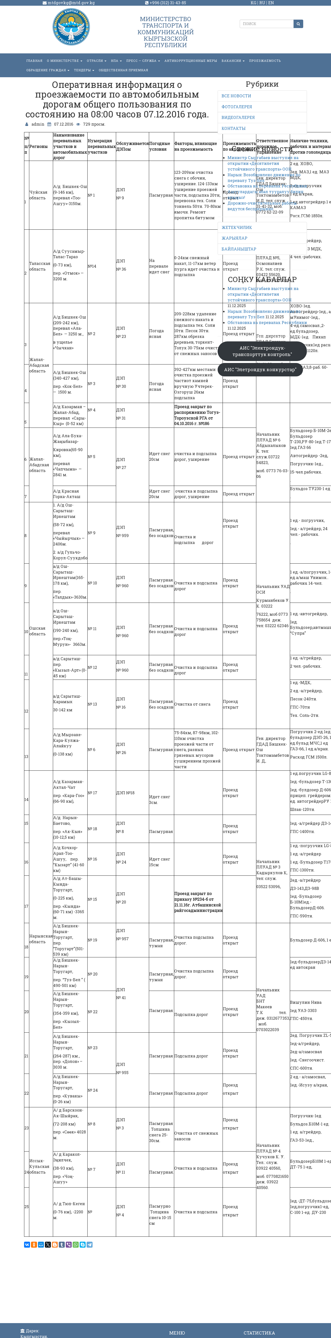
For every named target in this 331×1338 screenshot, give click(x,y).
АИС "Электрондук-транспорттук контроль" (262, 351)
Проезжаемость (265, 61)
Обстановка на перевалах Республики (267, 185)
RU (262, 2)
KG (253, 2)
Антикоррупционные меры (191, 61)
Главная (34, 61)
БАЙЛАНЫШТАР (239, 249)
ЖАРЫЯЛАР (234, 238)
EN (271, 2)
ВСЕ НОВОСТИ (236, 95)
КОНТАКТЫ (234, 128)
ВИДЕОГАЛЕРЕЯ (238, 117)
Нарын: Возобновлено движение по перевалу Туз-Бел (264, 177)
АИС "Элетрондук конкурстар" (260, 369)
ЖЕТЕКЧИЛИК (237, 227)
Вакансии (233, 61)
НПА (116, 61)
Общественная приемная (123, 70)
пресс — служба (143, 61)
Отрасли (96, 61)
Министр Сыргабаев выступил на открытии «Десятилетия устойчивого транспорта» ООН (263, 163)
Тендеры (84, 70)
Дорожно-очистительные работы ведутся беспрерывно (262, 205)
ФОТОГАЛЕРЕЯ (237, 106)
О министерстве (64, 61)
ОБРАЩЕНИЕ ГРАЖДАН (47, 70)
